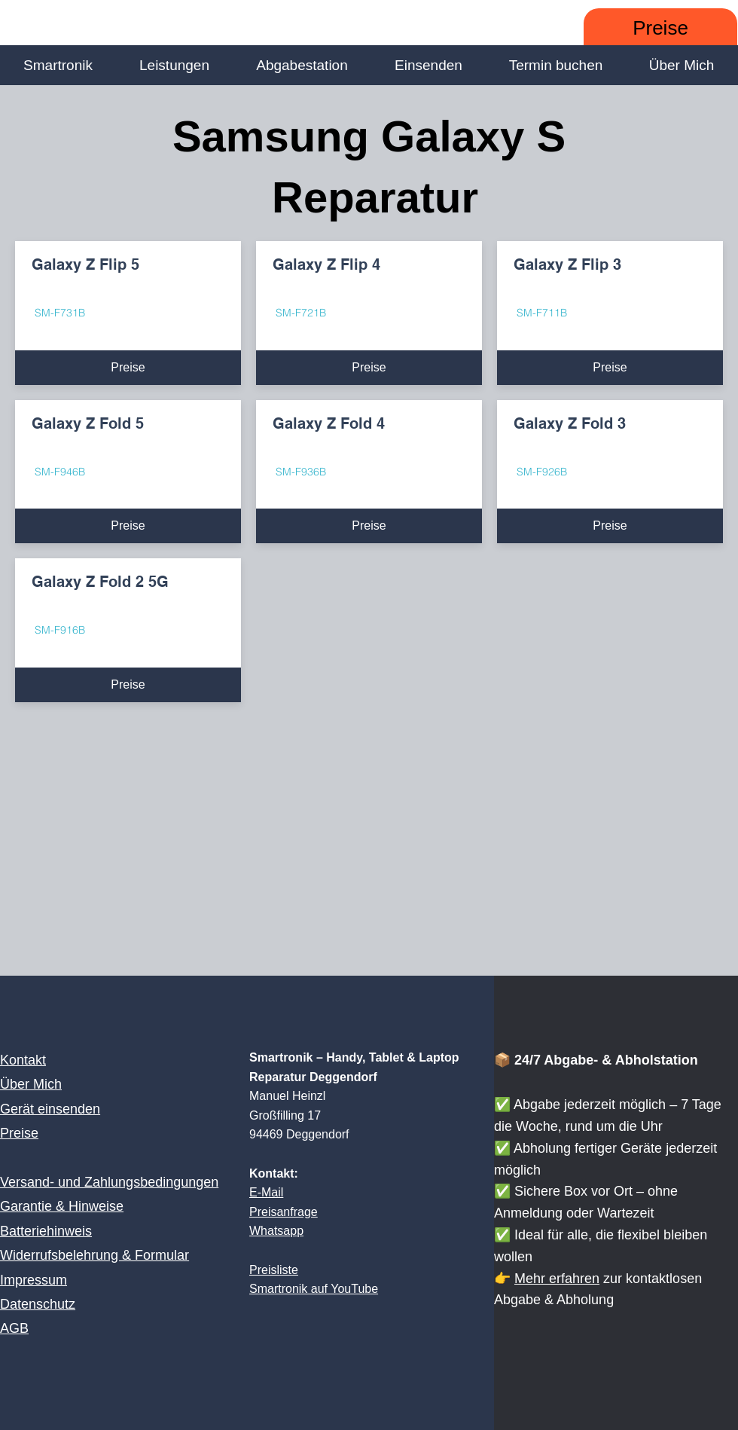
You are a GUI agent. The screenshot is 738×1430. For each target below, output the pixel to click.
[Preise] (660, 28)
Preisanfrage (283, 1211)
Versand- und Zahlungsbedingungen (109, 1182)
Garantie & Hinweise (62, 1206)
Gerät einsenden (50, 1109)
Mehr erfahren (556, 1278)
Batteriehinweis (46, 1231)
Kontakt (23, 1060)
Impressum (33, 1280)
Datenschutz (37, 1304)
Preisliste (273, 1269)
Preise (19, 1133)
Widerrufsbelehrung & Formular (94, 1255)
